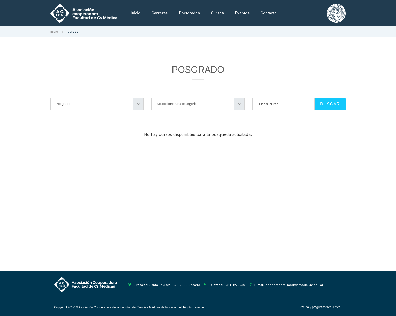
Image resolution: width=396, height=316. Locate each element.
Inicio (135, 12)
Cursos (217, 12)
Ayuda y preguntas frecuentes (320, 307)
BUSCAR (330, 104)
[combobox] (97, 104)
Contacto (269, 12)
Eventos (242, 12)
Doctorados (189, 12)
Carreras (160, 12)
